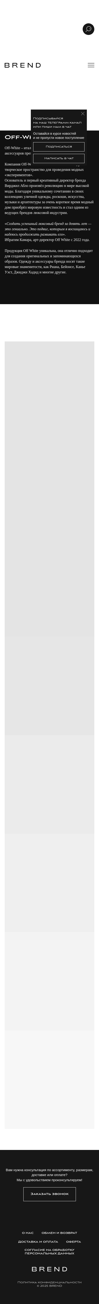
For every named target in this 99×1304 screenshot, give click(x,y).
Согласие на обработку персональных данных (49, 1251)
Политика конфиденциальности (50, 1282)
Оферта (73, 1242)
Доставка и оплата (38, 1242)
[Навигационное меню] (91, 65)
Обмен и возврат (59, 1233)
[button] (49, 1194)
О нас (28, 1233)
